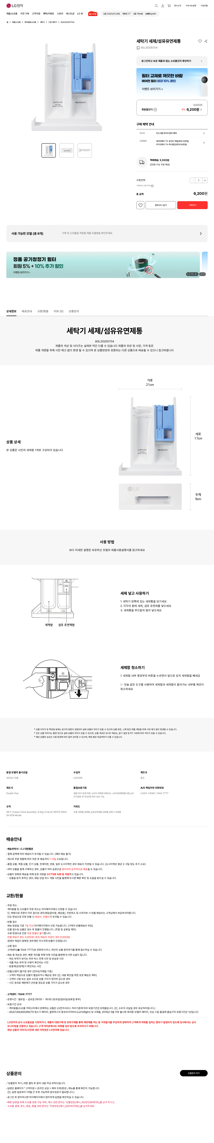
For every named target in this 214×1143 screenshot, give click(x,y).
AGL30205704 (149, 47)
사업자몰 (204, 5)
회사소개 (177, 5)
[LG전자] (14, 5)
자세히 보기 (155, 110)
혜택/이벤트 (48, 13)
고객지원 (36, 13)
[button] (156, 6)
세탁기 (42, 22)
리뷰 (58, 311)
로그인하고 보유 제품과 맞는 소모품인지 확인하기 (166, 61)
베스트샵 (70, 13)
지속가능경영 (191, 5)
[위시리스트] (200, 41)
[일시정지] (188, 274)
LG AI (80, 13)
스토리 (60, 13)
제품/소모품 (11, 13)
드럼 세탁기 (52, 22)
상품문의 (74, 311)
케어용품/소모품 (30, 22)
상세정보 (11, 311)
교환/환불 (42, 311)
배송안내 (27, 311)
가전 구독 (24, 13)
